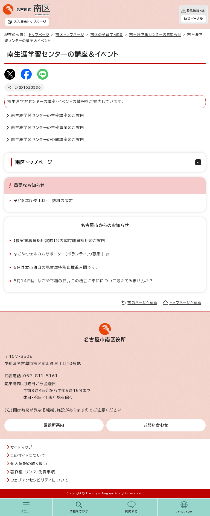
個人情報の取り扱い (28, 464)
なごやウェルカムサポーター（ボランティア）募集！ (62, 254)
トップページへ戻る (185, 302)
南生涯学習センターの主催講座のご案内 (47, 115)
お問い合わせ (156, 425)
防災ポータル (193, 18)
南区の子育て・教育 (107, 34)
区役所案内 (54, 425)
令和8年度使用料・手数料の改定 (43, 201)
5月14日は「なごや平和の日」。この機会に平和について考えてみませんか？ (83, 281)
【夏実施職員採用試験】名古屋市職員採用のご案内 (60, 241)
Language (184, 511)
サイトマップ (21, 447)
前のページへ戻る (142, 302)
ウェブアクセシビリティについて (39, 480)
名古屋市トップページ (30, 21)
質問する (131, 511)
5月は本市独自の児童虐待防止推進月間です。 (56, 267)
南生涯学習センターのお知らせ (155, 34)
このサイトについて (27, 455)
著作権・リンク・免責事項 (32, 472)
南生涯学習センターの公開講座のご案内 (47, 140)
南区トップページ (70, 34)
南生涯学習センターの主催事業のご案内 (47, 127)
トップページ (39, 34)
